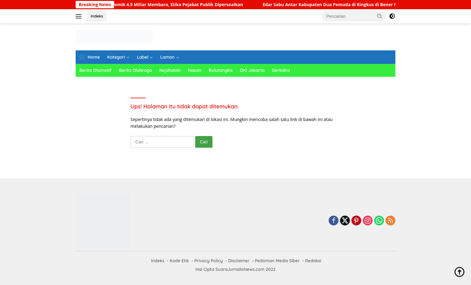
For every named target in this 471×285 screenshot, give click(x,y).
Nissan (194, 70)
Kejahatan (169, 70)
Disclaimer (239, 261)
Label (142, 57)
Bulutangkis (221, 70)
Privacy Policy (208, 261)
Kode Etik (179, 261)
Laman (167, 57)
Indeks (97, 16)
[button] (380, 16)
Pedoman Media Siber (277, 261)
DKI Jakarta (252, 70)
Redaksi (313, 261)
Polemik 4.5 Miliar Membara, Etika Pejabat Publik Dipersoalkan (180, 4)
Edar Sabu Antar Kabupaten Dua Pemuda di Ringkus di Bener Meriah (341, 4)
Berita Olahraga (135, 70)
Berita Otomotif (95, 70)
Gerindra (281, 70)
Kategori (116, 57)
